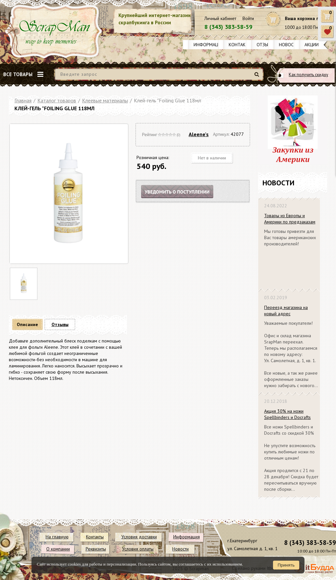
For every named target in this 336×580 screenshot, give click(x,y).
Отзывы (265, 45)
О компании (58, 549)
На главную (57, 537)
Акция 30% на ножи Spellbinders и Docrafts (287, 414)
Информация (209, 45)
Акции (311, 45)
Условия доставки (139, 537)
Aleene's (199, 134)
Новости (289, 45)
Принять (286, 565)
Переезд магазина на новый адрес (286, 310)
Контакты (240, 45)
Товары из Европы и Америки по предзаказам (289, 219)
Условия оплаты (138, 549)
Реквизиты (96, 549)
